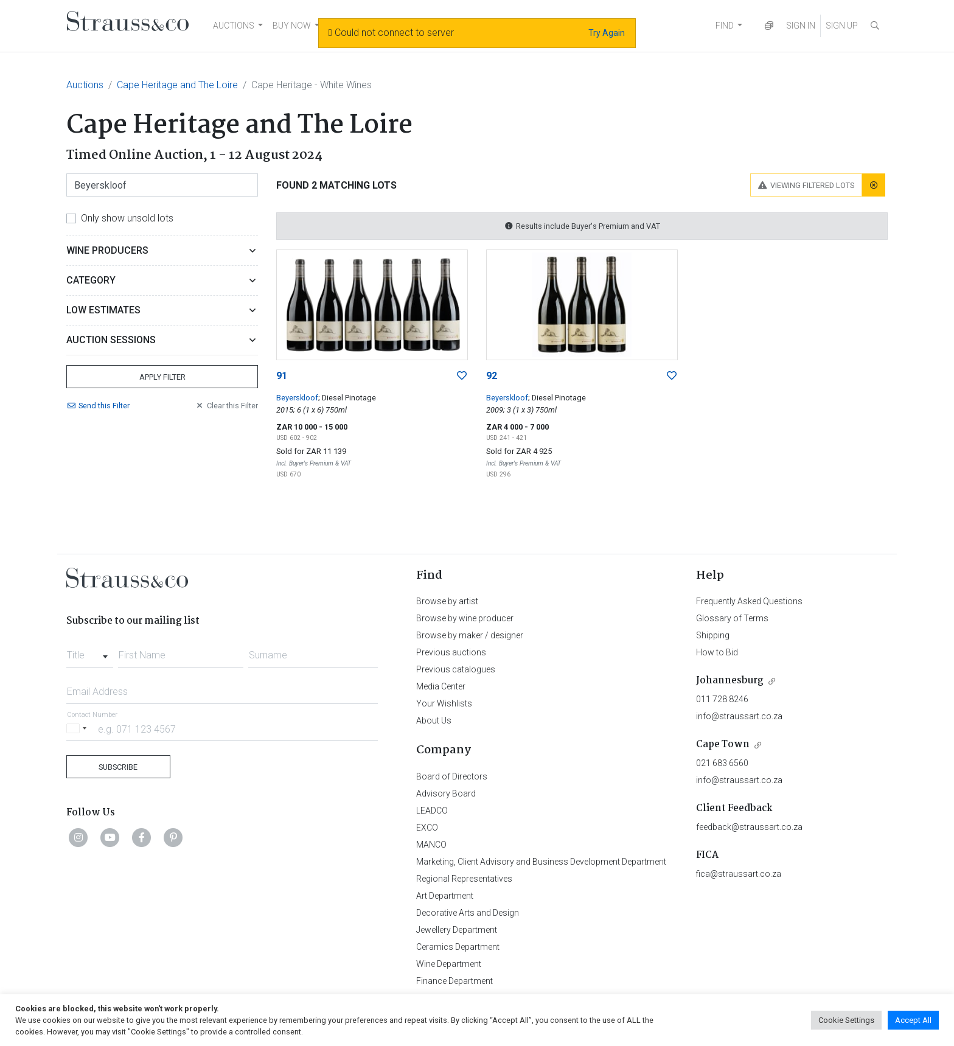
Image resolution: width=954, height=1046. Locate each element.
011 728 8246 (722, 699)
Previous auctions (451, 652)
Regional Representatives (464, 879)
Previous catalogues (455, 669)
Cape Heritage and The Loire (177, 85)
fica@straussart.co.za (738, 874)
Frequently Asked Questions (749, 601)
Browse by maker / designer (469, 635)
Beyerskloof (297, 397)
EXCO (427, 827)
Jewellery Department (456, 930)
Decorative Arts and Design (467, 913)
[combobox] (89, 652)
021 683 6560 (722, 763)
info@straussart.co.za (739, 716)
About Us (433, 720)
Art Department (444, 896)
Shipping (712, 635)
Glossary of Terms (732, 618)
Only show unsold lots (127, 218)
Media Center (440, 686)
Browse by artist (447, 601)
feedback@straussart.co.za (749, 827)
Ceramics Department (458, 947)
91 (281, 376)
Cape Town (723, 744)
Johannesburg (730, 680)
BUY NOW (292, 25)
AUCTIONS (233, 25)
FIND (725, 25)
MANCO (431, 844)
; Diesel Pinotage (347, 397)
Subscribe (118, 767)
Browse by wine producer (465, 618)
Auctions (84, 85)
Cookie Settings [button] (846, 1020)
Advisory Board (446, 793)
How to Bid (717, 652)
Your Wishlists (444, 703)
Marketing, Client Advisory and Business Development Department (541, 861)
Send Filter (98, 405)
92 (491, 376)
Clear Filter (226, 405)
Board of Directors (451, 776)
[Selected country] (78, 728)
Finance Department (454, 981)
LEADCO (432, 810)
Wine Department (448, 964)
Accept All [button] (913, 1020)
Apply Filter (162, 377)
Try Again (606, 33)
